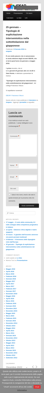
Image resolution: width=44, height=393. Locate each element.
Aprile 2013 (10, 345)
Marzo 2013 (10, 348)
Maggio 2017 (10, 281)
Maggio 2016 (10, 296)
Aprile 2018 (10, 271)
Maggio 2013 (10, 343)
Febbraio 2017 (11, 289)
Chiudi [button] (37, 387)
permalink (23, 102)
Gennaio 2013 (11, 350)
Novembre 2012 (11, 353)
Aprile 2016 (10, 298)
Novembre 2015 (11, 311)
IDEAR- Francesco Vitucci (15, 95)
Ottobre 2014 (10, 326)
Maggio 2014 (10, 328)
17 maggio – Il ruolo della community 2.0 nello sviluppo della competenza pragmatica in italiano (22, 224)
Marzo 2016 (10, 301)
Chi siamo (29, 13)
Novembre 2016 (11, 294)
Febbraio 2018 (11, 276)
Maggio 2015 (10, 313)
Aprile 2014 (10, 331)
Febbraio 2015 (11, 318)
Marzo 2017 (10, 286)
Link (26, 18)
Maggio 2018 (10, 269)
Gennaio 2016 (11, 306)
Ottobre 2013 (10, 340)
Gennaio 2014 (11, 335)
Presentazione (18, 13)
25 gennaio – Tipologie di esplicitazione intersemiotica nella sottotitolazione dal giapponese (20, 247)
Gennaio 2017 (11, 291)
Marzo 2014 (10, 333)
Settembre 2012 (11, 358)
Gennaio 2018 (11, 279)
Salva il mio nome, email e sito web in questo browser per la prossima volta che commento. (22, 198)
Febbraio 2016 (11, 303)
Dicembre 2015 (11, 308)
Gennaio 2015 (11, 321)
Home (8, 13)
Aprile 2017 (10, 284)
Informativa (22, 390)
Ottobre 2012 (10, 355)
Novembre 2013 (11, 338)
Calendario (9, 18)
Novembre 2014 (11, 323)
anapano (9, 51)
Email (13, 177)
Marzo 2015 (10, 316)
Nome (13, 165)
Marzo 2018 (10, 274)
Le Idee (19, 18)
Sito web (13, 188)
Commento (14, 136)
